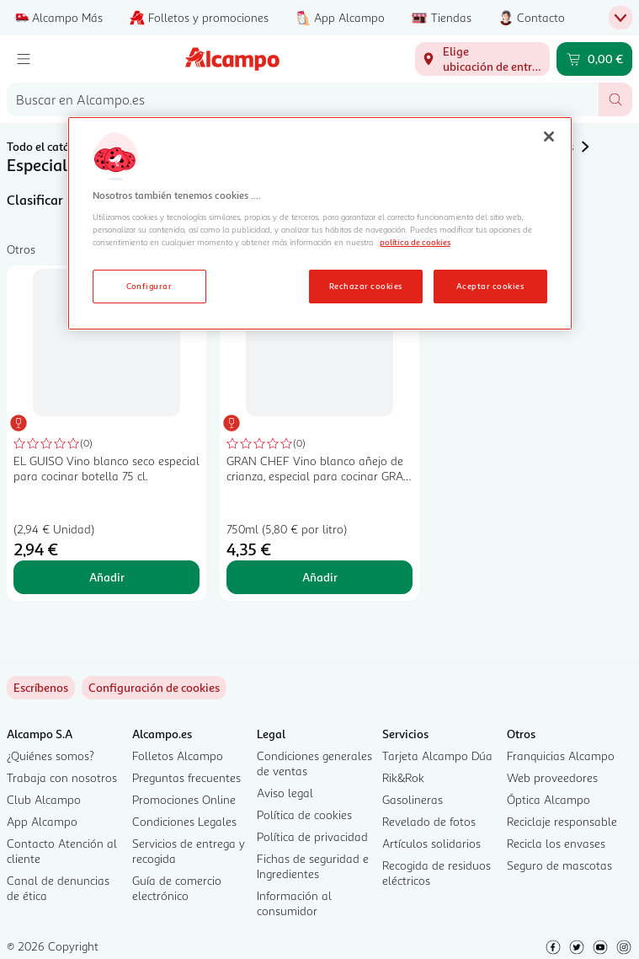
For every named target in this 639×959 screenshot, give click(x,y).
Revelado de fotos (429, 821)
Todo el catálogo (50, 146)
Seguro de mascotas (559, 865)
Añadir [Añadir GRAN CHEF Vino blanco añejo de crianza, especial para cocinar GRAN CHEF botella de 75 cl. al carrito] (320, 577)
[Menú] (23, 59)
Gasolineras (412, 799)
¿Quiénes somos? (50, 755)
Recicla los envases (556, 843)
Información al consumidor (294, 903)
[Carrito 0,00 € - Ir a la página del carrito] (594, 59)
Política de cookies (304, 814)
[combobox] (302, 99)
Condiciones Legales (184, 821)
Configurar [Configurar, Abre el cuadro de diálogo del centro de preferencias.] (149, 286)
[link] (154, 687)
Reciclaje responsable (562, 821)
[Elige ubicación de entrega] (482, 59)
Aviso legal (285, 792)
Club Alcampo (44, 799)
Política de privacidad (312, 836)
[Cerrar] (548, 136)
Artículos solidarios (431, 843)
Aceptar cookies (490, 286)
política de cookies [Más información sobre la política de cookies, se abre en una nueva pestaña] (415, 242)
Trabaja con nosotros (62, 777)
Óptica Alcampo (548, 799)
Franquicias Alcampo (561, 755)
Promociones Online (184, 799)
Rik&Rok (403, 777)
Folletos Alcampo (177, 755)
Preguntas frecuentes (186, 777)
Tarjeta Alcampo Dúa (437, 755)
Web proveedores (552, 777)
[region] (319, 223)
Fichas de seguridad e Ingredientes (313, 866)
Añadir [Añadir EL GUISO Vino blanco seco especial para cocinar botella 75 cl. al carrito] (107, 577)
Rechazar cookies (365, 286)
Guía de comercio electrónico (176, 888)
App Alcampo (42, 821)
